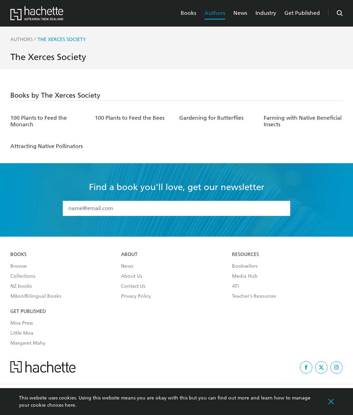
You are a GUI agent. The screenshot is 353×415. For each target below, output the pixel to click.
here (70, 405)
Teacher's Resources (254, 296)
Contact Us (133, 286)
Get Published (302, 13)
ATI (235, 286)
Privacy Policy (136, 296)
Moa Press (21, 323)
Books (188, 13)
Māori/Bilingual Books (35, 296)
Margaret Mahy (28, 343)
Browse (18, 266)
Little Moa (21, 333)
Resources (245, 254)
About (129, 254)
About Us (131, 276)
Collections (22, 276)
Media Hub (245, 276)
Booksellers (245, 266)
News (240, 13)
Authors (214, 13)
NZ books (21, 286)
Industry (265, 13)
